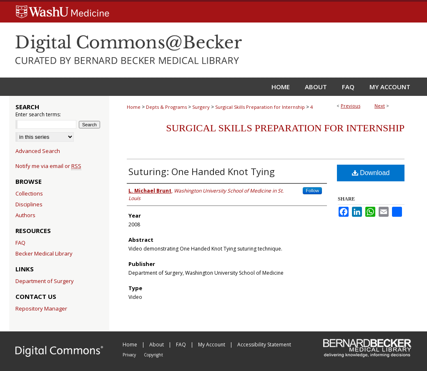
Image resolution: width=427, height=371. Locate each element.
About (157, 344)
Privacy (130, 355)
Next (379, 106)
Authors (25, 215)
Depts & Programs (166, 107)
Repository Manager (41, 308)
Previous (350, 106)
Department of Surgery (44, 281)
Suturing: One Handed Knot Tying (201, 171)
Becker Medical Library (44, 253)
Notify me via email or (48, 166)
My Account (212, 344)
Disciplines (29, 204)
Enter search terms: (38, 114)
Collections (29, 193)
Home (134, 107)
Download (371, 172)
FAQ (20, 242)
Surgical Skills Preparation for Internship (260, 107)
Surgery (201, 107)
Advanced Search (37, 151)
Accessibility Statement (264, 344)
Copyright (153, 355)
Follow (312, 190)
